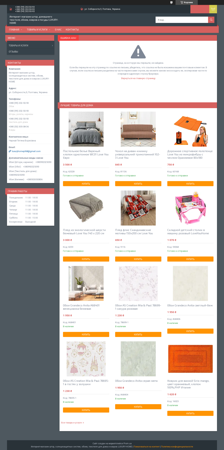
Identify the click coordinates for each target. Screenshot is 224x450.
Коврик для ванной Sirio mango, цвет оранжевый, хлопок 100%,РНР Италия (188, 384)
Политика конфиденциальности (177, 446)
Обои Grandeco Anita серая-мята (136, 380)
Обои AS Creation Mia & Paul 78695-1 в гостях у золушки (86, 382)
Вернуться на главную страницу (138, 78)
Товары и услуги (37, 29)
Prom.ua (128, 443)
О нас (58, 29)
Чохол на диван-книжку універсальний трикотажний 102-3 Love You (137, 154)
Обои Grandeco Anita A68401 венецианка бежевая (81, 307)
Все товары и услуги (71, 423)
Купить (86, 183)
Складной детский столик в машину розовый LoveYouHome (188, 231)
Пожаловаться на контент (147, 446)
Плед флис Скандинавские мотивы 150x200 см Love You (134, 231)
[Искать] (211, 20)
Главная (14, 29)
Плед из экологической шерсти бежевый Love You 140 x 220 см (84, 231)
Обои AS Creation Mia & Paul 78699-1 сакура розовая (138, 307)
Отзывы (13, 51)
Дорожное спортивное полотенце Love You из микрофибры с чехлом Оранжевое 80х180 (190, 154)
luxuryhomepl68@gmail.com (26, 151)
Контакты (72, 29)
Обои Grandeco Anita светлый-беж (190, 305)
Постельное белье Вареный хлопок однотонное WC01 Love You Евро (85, 154)
